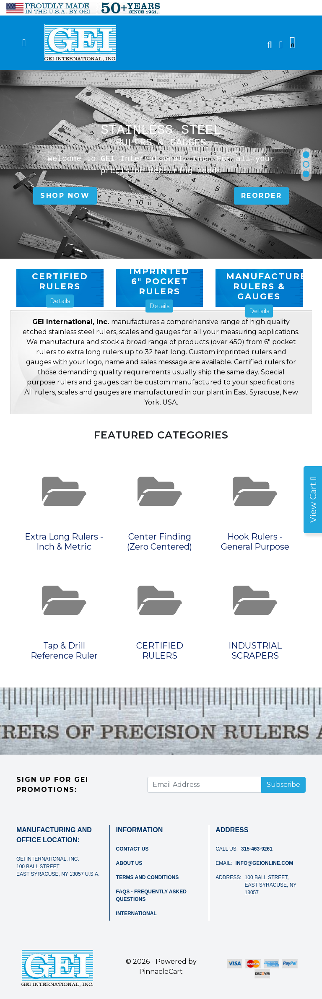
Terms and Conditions (147, 877)
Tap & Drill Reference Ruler (64, 651)
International (136, 913)
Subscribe (283, 785)
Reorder (261, 196)
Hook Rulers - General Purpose (255, 542)
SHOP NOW (65, 196)
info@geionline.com (264, 863)
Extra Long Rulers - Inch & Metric (64, 542)
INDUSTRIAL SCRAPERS (255, 651)
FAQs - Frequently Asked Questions (151, 895)
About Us (129, 863)
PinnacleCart (161, 972)
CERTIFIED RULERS (159, 651)
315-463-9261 (257, 849)
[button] (306, 154)
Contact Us (132, 849)
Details (60, 301)
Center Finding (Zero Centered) (159, 542)
